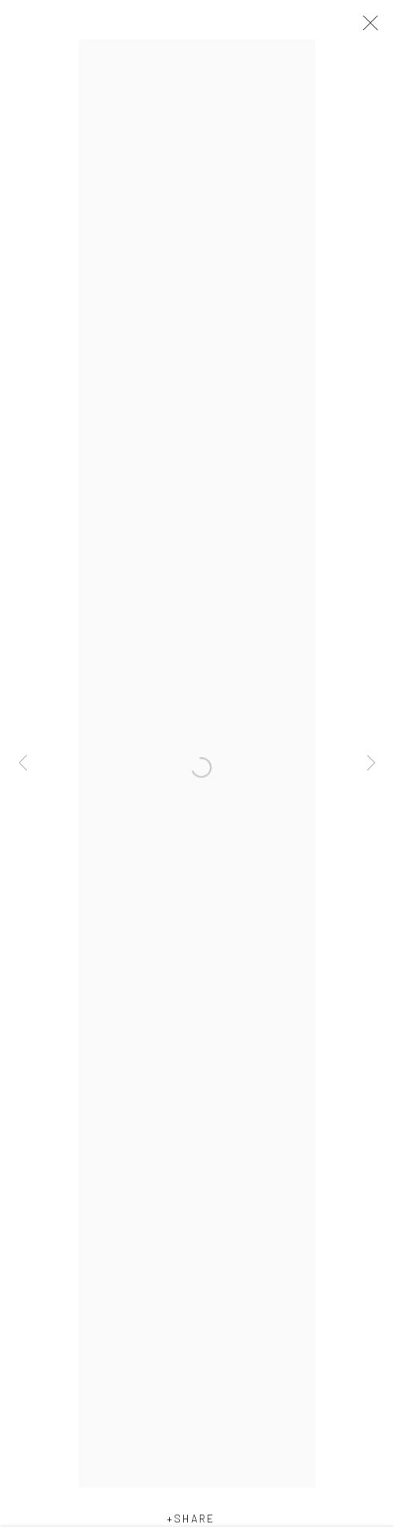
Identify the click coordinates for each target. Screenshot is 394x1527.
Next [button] (371, 764)
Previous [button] (23, 764)
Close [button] (366, 27)
